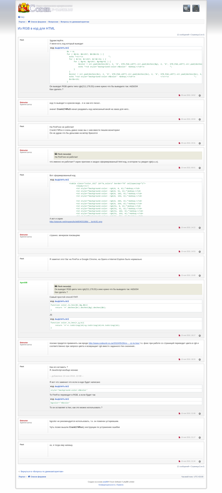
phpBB (105, 482)
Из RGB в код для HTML (36, 28)
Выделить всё (62, 48)
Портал (22, 22)
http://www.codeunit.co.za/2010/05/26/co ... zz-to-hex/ (114, 343)
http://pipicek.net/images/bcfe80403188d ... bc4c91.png (76, 221)
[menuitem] (21, 17)
